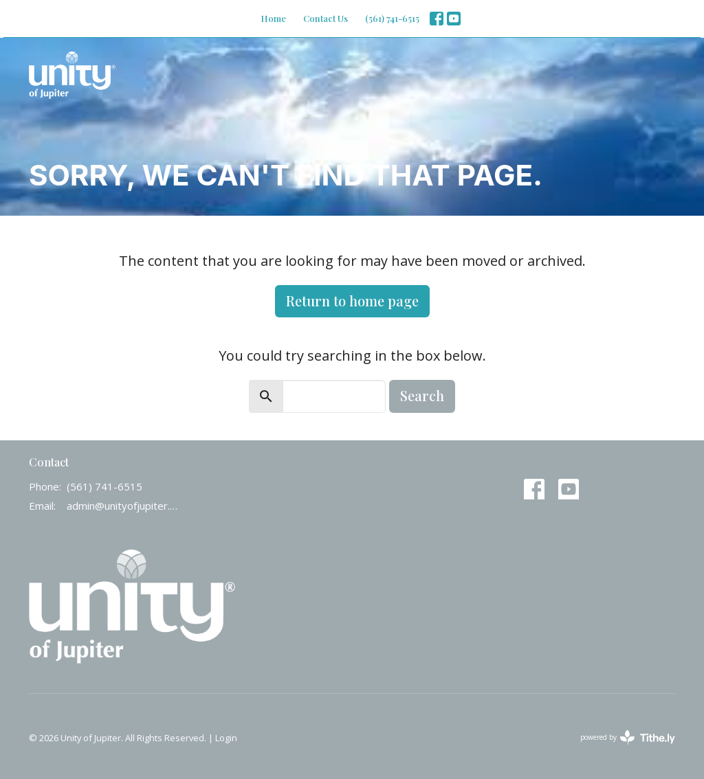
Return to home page (352, 300)
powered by (627, 737)
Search (422, 395)
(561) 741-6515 (392, 18)
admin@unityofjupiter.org (123, 505)
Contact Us (325, 18)
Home (273, 18)
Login (226, 738)
